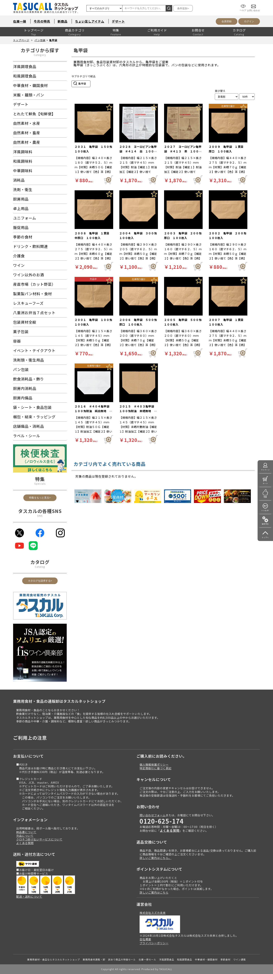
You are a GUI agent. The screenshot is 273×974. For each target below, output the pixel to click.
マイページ (265, 470)
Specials (40, 483)
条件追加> (183, 8)
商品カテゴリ (75, 30)
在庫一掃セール (147, 959)
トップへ (265, 537)
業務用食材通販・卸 (94, 959)
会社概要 (145, 939)
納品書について (26, 832)
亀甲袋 (53, 40)
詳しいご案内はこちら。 (155, 858)
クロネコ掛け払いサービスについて (39, 839)
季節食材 (225, 959)
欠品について (25, 836)
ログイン (249, 21)
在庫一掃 (19, 21)
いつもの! (265, 510)
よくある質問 (25, 843)
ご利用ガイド (157, 30)
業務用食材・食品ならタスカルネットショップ (53, 959)
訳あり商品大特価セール (122, 959)
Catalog (40, 566)
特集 (116, 30)
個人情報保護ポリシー (154, 764)
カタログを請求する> (40, 580)
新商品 (62, 21)
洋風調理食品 (166, 959)
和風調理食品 (184, 959)
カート (265, 483)
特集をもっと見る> (40, 497)
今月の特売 (42, 21)
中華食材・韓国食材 (206, 959)
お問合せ (198, 30)
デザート (118, 21)
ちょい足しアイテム (89, 21)
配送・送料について (29, 896)
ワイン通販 (239, 959)
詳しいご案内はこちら (154, 892)
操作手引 (265, 524)
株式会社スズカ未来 (153, 913)
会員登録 (227, 21)
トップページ (34, 30)
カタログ (239, 30)
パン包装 (40, 40)
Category (40, 55)
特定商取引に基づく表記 (155, 768)
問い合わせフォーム (153, 815)
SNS (40, 515)
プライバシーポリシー (154, 943)
